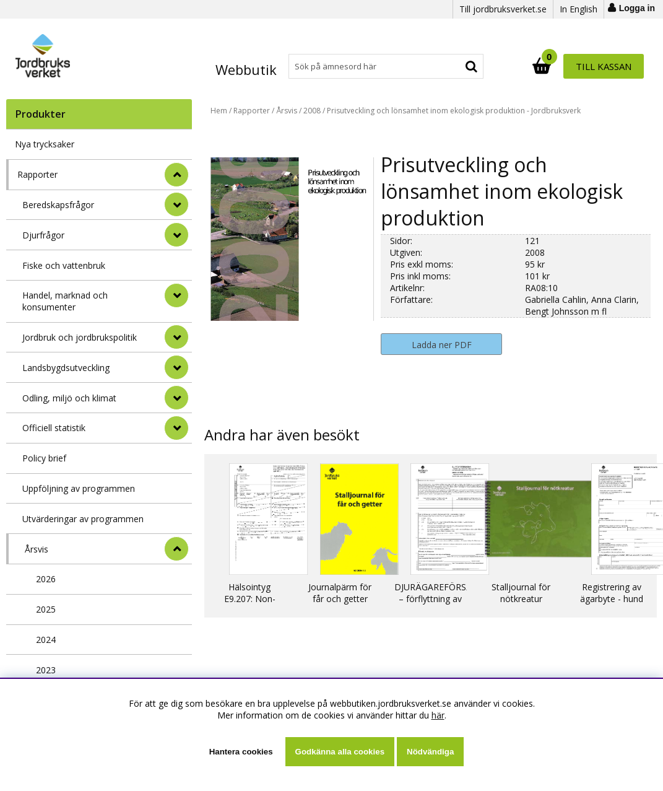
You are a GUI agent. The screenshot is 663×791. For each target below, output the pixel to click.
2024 (46, 639)
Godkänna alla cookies (339, 751)
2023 (46, 670)
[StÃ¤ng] (176, 174)
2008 (312, 110)
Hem (218, 110)
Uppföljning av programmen (78, 488)
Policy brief (44, 458)
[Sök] (385, 66)
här (437, 715)
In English (578, 9)
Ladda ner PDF (442, 345)
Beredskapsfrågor (58, 205)
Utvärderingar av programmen (83, 519)
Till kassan (603, 66)
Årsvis (36, 549)
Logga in (637, 8)
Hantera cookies (241, 751)
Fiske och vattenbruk (63, 265)
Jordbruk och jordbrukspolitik (79, 337)
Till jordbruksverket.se (503, 9)
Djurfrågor (43, 235)
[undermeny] (176, 204)
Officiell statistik (53, 428)
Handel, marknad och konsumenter (65, 301)
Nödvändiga (430, 751)
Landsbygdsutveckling (66, 368)
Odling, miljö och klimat (69, 398)
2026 (46, 579)
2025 (46, 609)
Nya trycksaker (44, 144)
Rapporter (37, 174)
